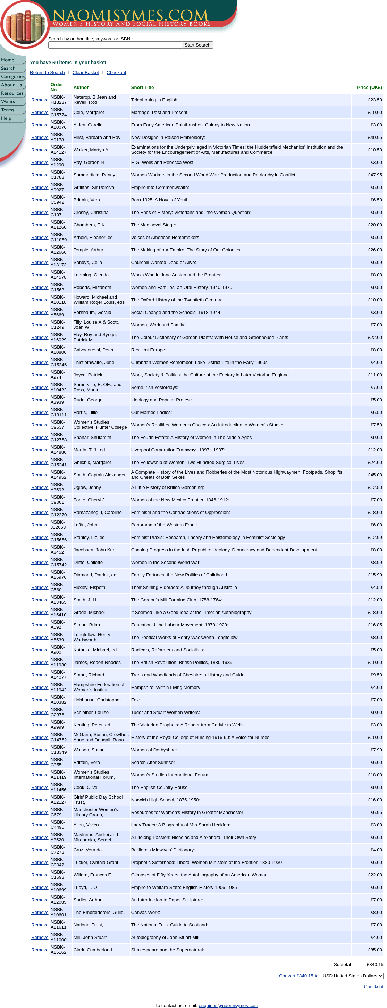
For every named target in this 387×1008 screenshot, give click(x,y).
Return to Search (47, 72)
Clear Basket (86, 72)
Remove (40, 99)
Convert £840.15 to (298, 975)
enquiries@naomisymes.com (228, 1005)
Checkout (116, 72)
